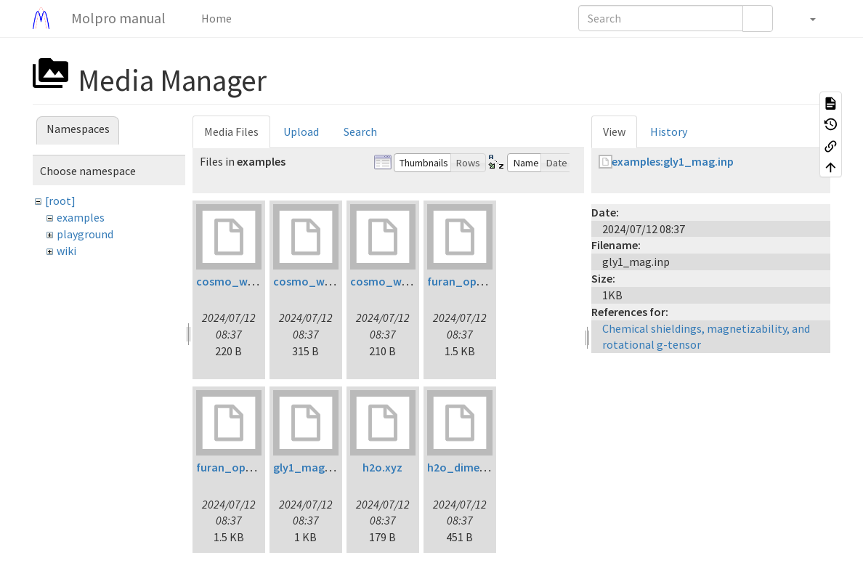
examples (81, 217)
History (668, 131)
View (614, 131)
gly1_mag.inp (308, 467)
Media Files (231, 131)
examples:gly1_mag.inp (673, 161)
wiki (66, 250)
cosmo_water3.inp (399, 281)
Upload (301, 131)
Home (215, 18)
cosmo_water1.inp (245, 281)
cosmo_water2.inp (322, 281)
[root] (60, 200)
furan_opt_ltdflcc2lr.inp (490, 281)
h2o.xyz (382, 467)
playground (85, 234)
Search (360, 131)
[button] (805, 18)
